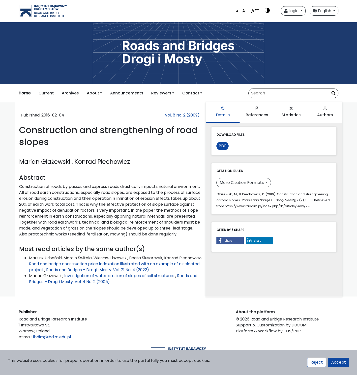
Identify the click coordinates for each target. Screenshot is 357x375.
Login (291, 11)
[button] (230, 240)
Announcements (126, 93)
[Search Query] (293, 93)
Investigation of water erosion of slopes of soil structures (119, 276)
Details (223, 112)
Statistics (291, 112)
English (322, 11)
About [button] (93, 93)
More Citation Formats (242, 182)
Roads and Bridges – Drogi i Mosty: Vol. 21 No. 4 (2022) (97, 270)
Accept (338, 362)
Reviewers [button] (161, 93)
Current (46, 93)
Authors (325, 112)
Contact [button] (190, 93)
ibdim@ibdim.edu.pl (52, 337)
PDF (222, 146)
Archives (70, 93)
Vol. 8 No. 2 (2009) (182, 115)
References (257, 112)
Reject (316, 362)
